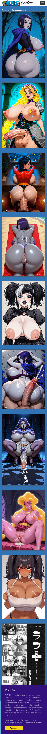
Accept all (14, 728)
